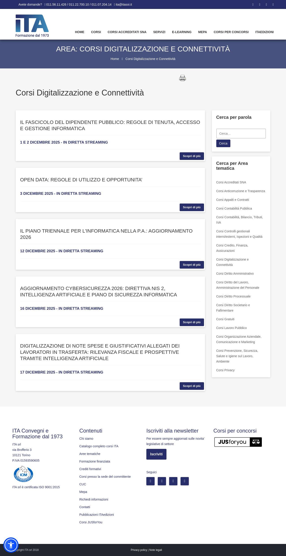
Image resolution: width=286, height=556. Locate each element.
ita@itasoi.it (124, 4)
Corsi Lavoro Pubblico (231, 328)
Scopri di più (192, 156)
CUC (82, 484)
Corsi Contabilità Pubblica (234, 208)
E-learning (181, 32)
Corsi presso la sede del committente (105, 476)
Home (79, 32)
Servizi (159, 32)
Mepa (202, 32)
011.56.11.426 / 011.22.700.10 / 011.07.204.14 (78, 4)
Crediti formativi (90, 469)
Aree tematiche (89, 454)
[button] (10, 545)
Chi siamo (86, 438)
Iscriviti (156, 454)
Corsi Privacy (225, 370)
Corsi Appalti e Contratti (232, 200)
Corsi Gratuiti (225, 319)
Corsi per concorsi (231, 32)
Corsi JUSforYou (90, 522)
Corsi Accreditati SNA (127, 32)
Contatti (84, 507)
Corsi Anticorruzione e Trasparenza (240, 191)
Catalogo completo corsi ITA (98, 446)
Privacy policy (139, 550)
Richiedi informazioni (93, 499)
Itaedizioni (264, 32)
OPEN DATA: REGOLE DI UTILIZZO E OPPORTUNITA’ (81, 180)
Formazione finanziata (94, 461)
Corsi (96, 32)
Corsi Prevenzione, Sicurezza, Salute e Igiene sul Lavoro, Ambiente (237, 356)
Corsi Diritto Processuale (233, 296)
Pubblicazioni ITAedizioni (96, 514)
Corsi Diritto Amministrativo (235, 273)
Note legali (155, 550)
